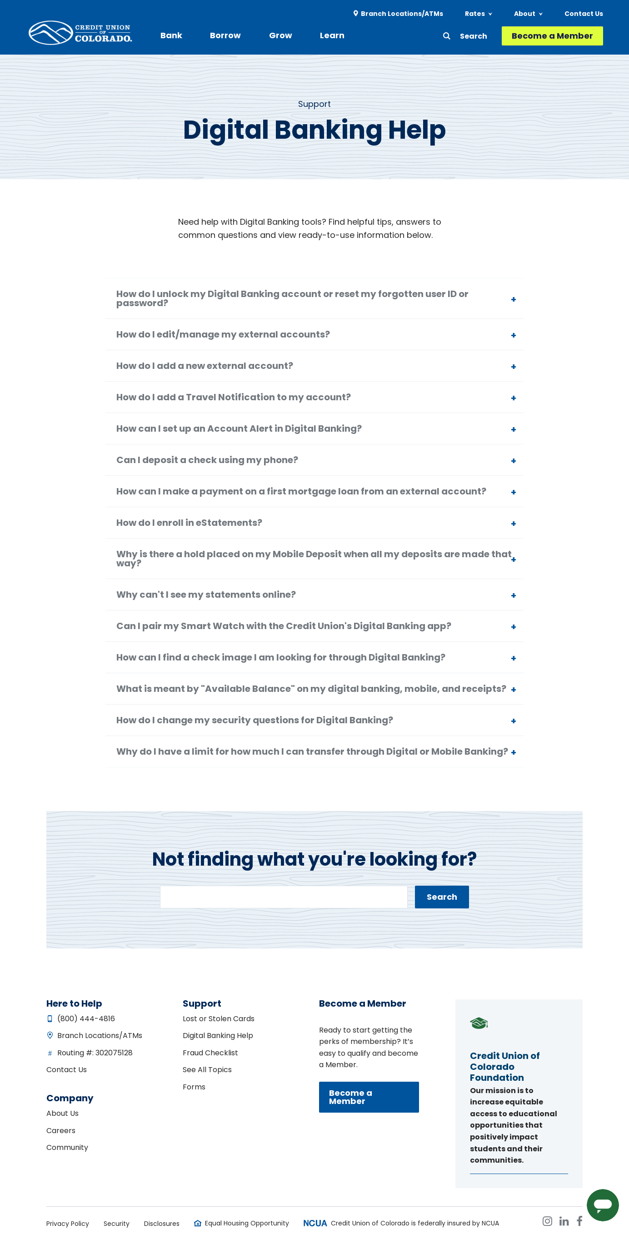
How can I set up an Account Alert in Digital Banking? (239, 428)
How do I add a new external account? (204, 365)
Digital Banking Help (218, 1035)
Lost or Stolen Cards (219, 1018)
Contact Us (66, 1069)
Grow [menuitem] (268, 35)
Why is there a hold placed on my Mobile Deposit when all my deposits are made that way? (314, 559)
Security (117, 1223)
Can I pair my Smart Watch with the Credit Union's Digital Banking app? (283, 626)
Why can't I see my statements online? (206, 594)
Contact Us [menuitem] (583, 13)
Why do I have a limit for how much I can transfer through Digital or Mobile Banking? (312, 751)
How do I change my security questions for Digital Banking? (254, 720)
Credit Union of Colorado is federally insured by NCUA (415, 1223)
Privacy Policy (67, 1223)
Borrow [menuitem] (219, 35)
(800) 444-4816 (86, 1018)
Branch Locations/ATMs (99, 1035)
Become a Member (552, 35)
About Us (62, 1113)
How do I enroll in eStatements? (189, 522)
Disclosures (162, 1223)
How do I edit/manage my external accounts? (223, 334)
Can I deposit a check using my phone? (207, 460)
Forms (194, 1087)
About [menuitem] (524, 13)
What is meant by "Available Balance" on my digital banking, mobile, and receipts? (311, 688)
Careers (60, 1130)
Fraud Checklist (210, 1053)
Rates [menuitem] (475, 13)
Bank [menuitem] (171, 35)
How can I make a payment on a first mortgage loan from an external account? (301, 491)
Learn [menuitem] (314, 35)
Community (67, 1147)
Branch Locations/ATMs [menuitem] (402, 13)
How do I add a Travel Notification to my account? (233, 397)
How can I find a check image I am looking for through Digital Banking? (280, 657)
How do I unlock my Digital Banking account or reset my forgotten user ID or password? (292, 298)
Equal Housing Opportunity (247, 1223)
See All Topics (207, 1069)
